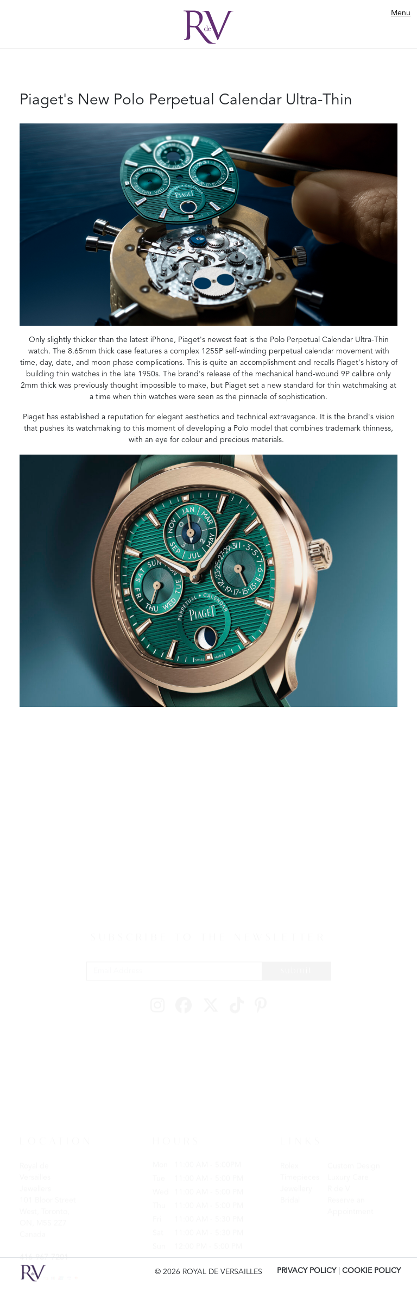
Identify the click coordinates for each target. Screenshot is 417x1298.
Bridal (290, 1198)
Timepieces (299, 1175)
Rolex (289, 1163)
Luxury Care (348, 1175)
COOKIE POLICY (371, 1271)
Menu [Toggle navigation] (400, 13)
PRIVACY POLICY (306, 1271)
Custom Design (353, 1163)
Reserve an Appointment (350, 1203)
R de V (338, 1186)
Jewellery (296, 1186)
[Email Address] (174, 968)
